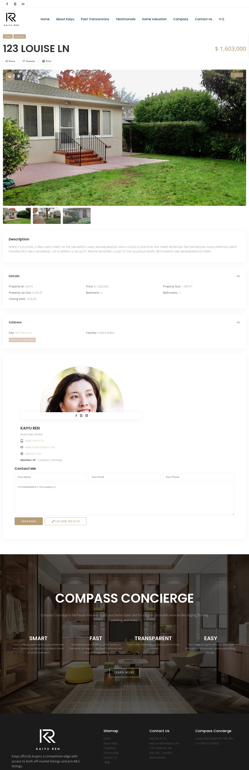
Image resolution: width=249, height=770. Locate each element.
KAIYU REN (140, 369)
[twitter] (15, 4)
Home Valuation (154, 19)
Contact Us (203, 19)
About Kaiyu (65, 19)
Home (45, 19)
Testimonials (126, 19)
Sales (8, 36)
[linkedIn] (23, 4)
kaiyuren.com (143, 394)
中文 (222, 19)
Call (66, 480)
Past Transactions (95, 19)
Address (15, 322)
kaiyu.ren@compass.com (150, 388)
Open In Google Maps (22, 339)
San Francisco (23, 332)
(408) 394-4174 (144, 381)
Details (14, 276)
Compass (180, 19)
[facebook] (7, 4)
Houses (19, 36)
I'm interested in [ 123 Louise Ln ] (124, 458)
